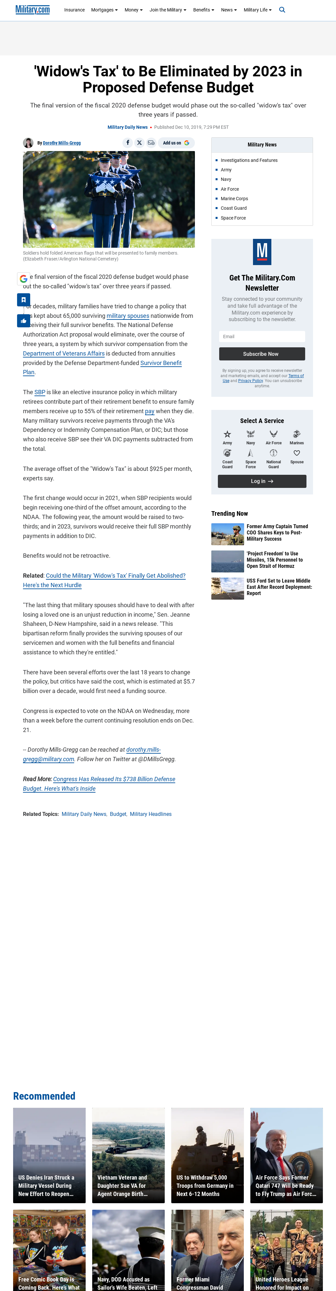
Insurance (74, 10)
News (229, 10)
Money (134, 10)
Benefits (204, 10)
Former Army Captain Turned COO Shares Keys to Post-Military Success (277, 532)
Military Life (258, 10)
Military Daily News (128, 127)
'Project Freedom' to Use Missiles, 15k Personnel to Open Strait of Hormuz (275, 559)
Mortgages (104, 10)
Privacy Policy (250, 380)
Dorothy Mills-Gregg (62, 142)
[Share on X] (139, 143)
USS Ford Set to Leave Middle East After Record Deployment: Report (279, 587)
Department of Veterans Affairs (64, 353)
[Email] (151, 143)
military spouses (128, 315)
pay (150, 411)
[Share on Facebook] (127, 143)
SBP (39, 392)
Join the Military (168, 10)
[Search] (282, 10)
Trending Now (229, 513)
